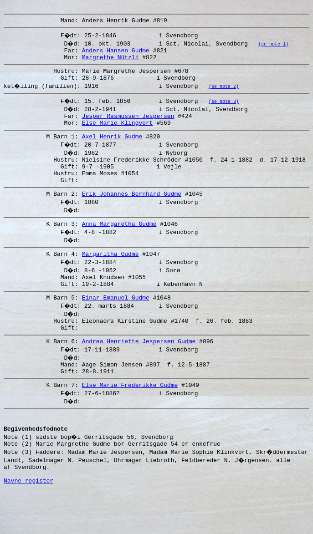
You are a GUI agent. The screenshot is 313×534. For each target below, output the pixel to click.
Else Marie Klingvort (117, 133)
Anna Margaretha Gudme (119, 244)
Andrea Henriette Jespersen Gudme (139, 371)
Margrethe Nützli (110, 62)
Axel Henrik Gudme (112, 148)
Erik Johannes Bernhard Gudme (131, 213)
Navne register (28, 524)
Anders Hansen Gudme (115, 54)
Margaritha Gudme (110, 275)
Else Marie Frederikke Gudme (130, 419)
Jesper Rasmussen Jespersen (128, 125)
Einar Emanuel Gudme (115, 323)
